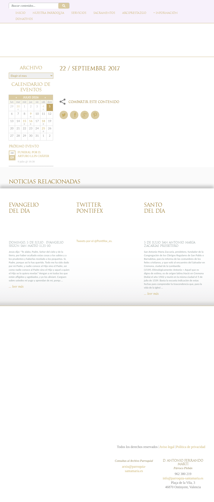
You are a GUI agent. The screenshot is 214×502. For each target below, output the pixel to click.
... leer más (16, 286)
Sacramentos (104, 13)
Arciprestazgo (134, 13)
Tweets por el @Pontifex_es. (94, 241)
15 (24, 121)
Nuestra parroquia (48, 13)
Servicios (78, 13)
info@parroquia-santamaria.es (183, 478)
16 (30, 121)
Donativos (24, 19)
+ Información (165, 13)
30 (18, 106)
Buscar (63, 6)
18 (43, 121)
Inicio (20, 13)
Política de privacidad (190, 447)
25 (43, 128)
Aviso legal (166, 447)
